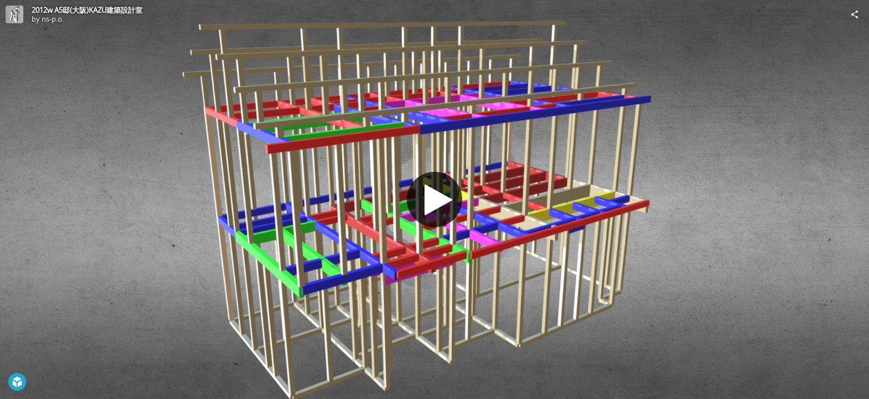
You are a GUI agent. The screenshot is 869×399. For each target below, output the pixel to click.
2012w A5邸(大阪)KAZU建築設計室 (87, 10)
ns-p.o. (53, 19)
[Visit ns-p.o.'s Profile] (14, 14)
